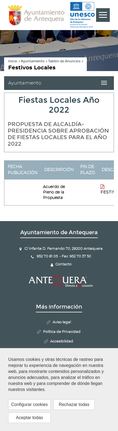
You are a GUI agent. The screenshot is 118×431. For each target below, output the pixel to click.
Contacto (63, 264)
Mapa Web (61, 351)
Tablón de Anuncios (64, 61)
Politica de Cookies (61, 360)
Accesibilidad (61, 341)
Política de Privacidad (61, 332)
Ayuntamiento (33, 61)
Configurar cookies (61, 370)
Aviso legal (62, 322)
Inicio (12, 61)
